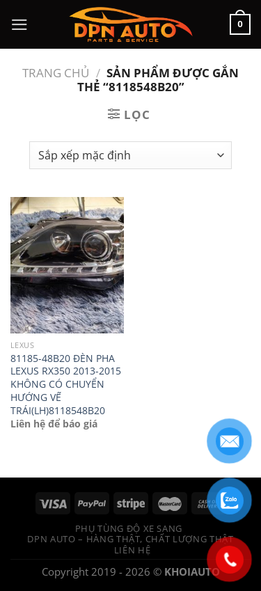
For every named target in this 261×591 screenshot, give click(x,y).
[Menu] (19, 24)
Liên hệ (132, 550)
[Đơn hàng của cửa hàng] (130, 155)
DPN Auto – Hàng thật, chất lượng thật (130, 539)
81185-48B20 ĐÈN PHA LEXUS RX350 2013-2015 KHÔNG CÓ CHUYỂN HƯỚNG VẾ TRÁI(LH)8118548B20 (65, 384)
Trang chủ (55, 73)
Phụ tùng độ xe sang (128, 528)
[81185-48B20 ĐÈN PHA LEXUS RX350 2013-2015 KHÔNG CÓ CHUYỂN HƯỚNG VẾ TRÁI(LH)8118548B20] (67, 265)
